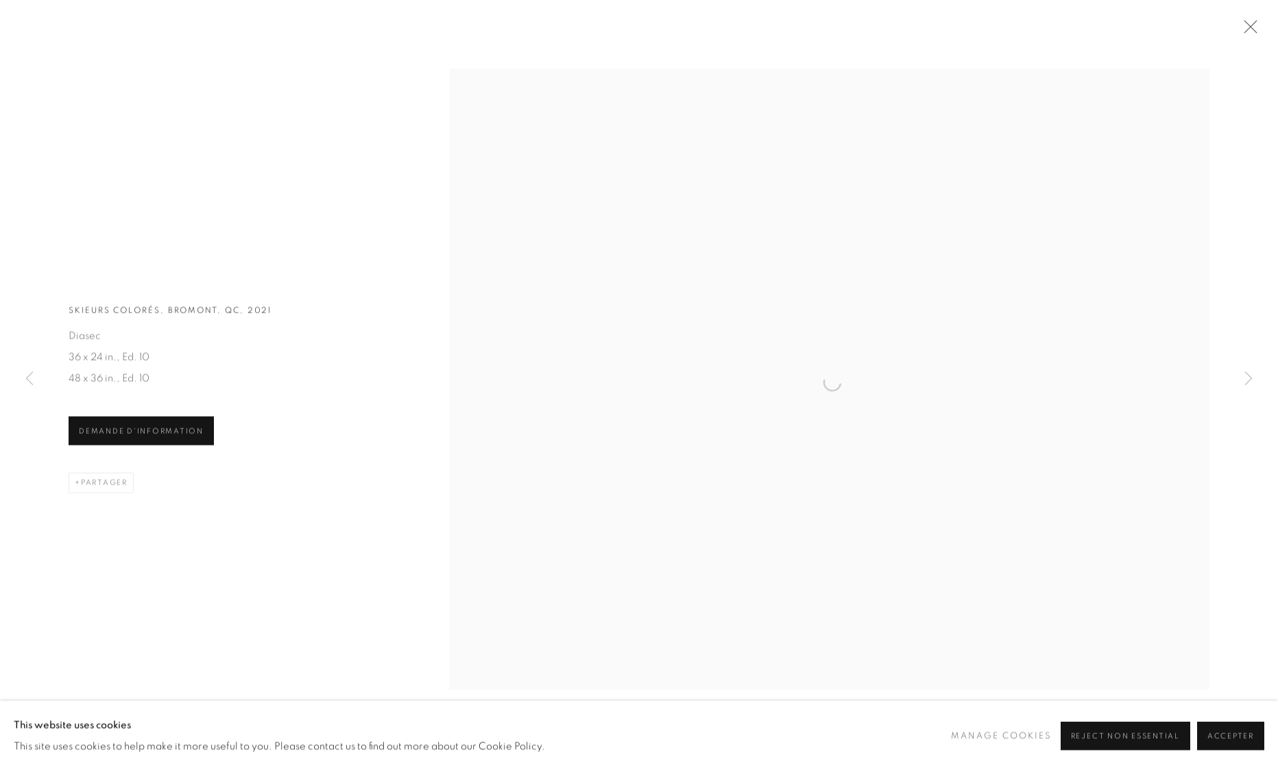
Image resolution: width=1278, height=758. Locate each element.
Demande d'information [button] (141, 433)
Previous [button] (29, 379)
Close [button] (1247, 31)
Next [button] (1248, 379)
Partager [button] (104, 485)
